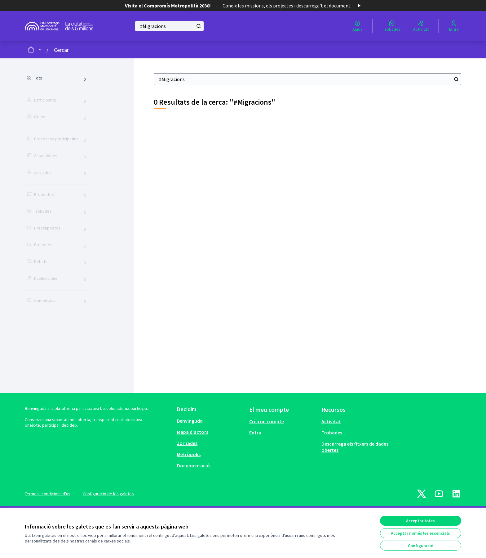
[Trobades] (392, 26)
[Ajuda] (357, 26)
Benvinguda (190, 421)
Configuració (420, 545)
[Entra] (454, 26)
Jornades (187, 443)
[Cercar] (169, 26)
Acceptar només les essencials (420, 533)
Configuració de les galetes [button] (108, 494)
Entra (255, 432)
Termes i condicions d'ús (47, 494)
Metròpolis (189, 454)
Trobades (331, 432)
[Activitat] (421, 26)
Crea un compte (266, 421)
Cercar (61, 49)
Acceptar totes (420, 521)
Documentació (193, 465)
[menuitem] (210, 421)
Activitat (331, 421)
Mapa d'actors (192, 432)
